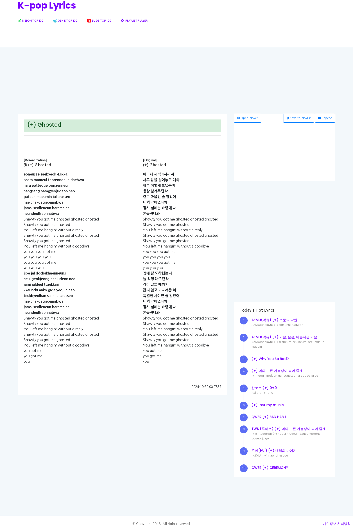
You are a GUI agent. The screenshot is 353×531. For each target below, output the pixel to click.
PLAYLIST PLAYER (134, 20)
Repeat (325, 118)
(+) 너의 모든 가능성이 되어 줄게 (277, 370)
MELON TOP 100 (30, 20)
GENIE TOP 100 (65, 20)
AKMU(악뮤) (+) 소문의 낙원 (274, 319)
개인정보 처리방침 (337, 523)
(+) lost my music (267, 405)
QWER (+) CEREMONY (269, 467)
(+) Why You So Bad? (270, 358)
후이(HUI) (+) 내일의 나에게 (273, 450)
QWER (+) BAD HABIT (269, 416)
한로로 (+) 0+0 (264, 387)
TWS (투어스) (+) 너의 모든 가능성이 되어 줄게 (288, 428)
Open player (247, 118)
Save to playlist (299, 118)
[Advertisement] (176, 79)
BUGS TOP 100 (99, 20)
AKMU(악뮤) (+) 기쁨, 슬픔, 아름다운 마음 (284, 337)
